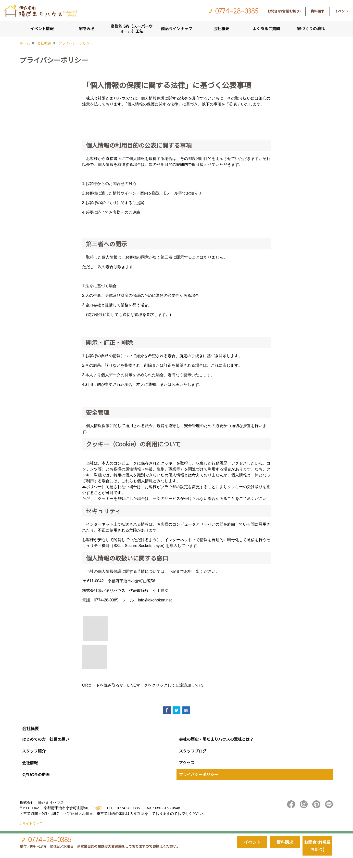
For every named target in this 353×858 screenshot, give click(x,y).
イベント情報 (42, 28)
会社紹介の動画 (36, 774)
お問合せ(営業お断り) (284, 11)
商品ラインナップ (176, 28)
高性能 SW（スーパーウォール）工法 (132, 28)
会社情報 (30, 763)
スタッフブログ (192, 751)
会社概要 (221, 28)
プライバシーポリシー (198, 774)
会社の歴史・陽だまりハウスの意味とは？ (216, 739)
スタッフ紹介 (34, 751)
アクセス (186, 763)
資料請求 (317, 11)
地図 (98, 808)
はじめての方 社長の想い (45, 739)
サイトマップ (32, 823)
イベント (341, 11)
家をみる (87, 28)
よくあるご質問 (266, 28)
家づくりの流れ (311, 28)
